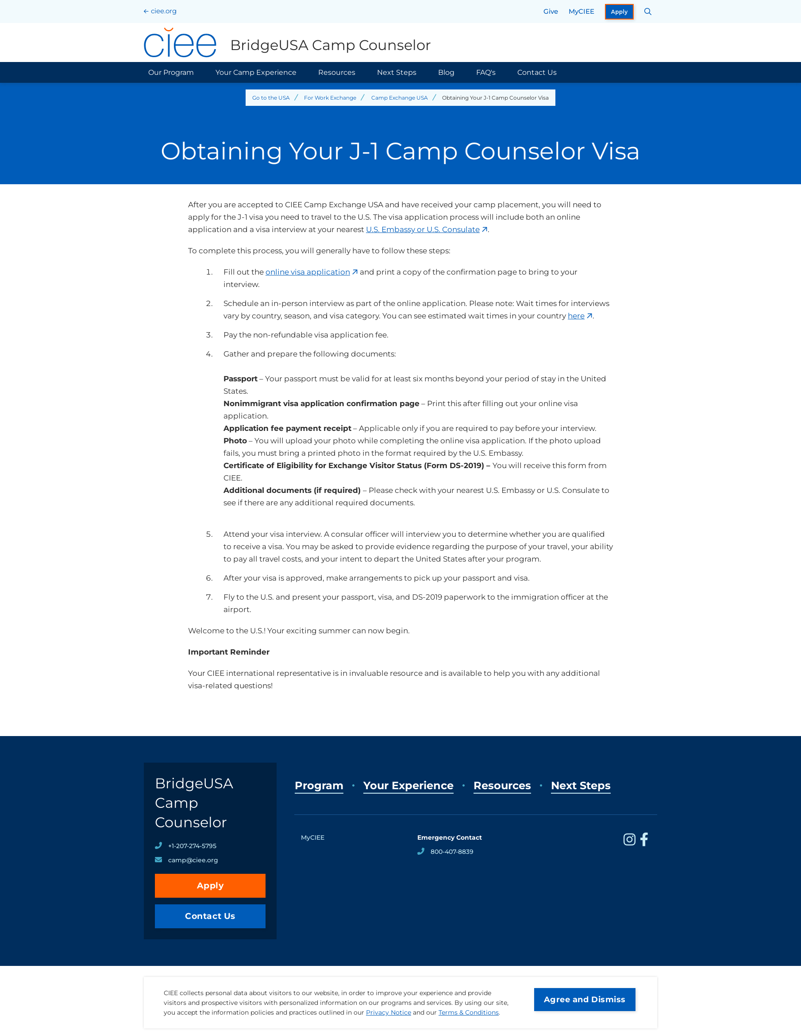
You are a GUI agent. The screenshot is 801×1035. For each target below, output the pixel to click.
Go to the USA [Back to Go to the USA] (271, 97)
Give (550, 11)
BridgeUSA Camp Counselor (194, 803)
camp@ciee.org (193, 860)
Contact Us (537, 72)
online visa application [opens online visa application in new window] (308, 271)
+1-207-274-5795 (192, 846)
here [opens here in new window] (576, 315)
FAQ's (486, 72)
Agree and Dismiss (585, 999)
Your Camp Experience (256, 72)
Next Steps (396, 72)
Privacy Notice (388, 1012)
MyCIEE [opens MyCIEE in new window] (581, 11)
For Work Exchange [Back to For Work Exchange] (330, 97)
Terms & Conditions (469, 1012)
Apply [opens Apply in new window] (619, 11)
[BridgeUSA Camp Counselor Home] (287, 42)
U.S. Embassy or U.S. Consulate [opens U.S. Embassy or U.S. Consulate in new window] (423, 229)
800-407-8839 (452, 852)
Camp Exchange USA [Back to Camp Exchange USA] (399, 97)
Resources (336, 72)
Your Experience (408, 785)
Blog (446, 72)
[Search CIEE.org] (648, 11)
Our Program (171, 72)
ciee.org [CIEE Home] (164, 11)
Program (319, 785)
